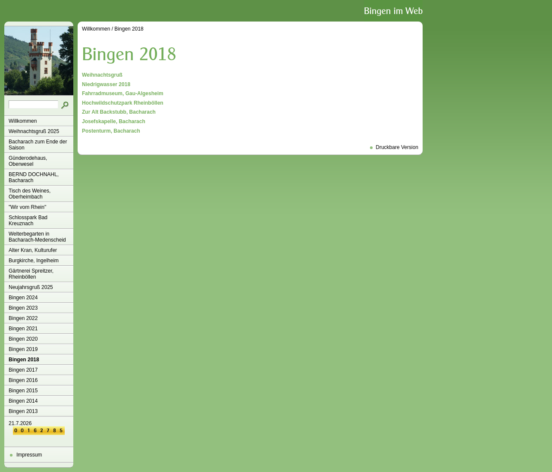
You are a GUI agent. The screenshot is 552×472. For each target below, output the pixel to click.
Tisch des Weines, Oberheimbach (29, 194)
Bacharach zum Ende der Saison (38, 145)
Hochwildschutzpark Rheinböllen (122, 103)
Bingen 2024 (23, 298)
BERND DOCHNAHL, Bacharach (34, 177)
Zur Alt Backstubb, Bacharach (119, 112)
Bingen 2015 (23, 391)
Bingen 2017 (23, 370)
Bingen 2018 (24, 360)
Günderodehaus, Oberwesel (28, 161)
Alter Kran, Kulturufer (33, 250)
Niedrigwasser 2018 (106, 84)
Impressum (29, 455)
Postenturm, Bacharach (111, 131)
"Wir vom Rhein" (27, 207)
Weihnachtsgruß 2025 (34, 131)
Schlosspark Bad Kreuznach (28, 220)
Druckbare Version (397, 147)
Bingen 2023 (23, 308)
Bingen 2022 (23, 318)
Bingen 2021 (23, 329)
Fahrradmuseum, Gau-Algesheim (122, 93)
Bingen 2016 (23, 380)
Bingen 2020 (23, 339)
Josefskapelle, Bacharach (113, 121)
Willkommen (23, 121)
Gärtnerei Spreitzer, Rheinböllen (31, 274)
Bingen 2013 (23, 411)
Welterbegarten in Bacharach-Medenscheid (37, 237)
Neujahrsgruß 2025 (31, 287)
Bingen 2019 (23, 349)
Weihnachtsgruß (102, 75)
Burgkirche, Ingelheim (34, 261)
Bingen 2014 (23, 401)
